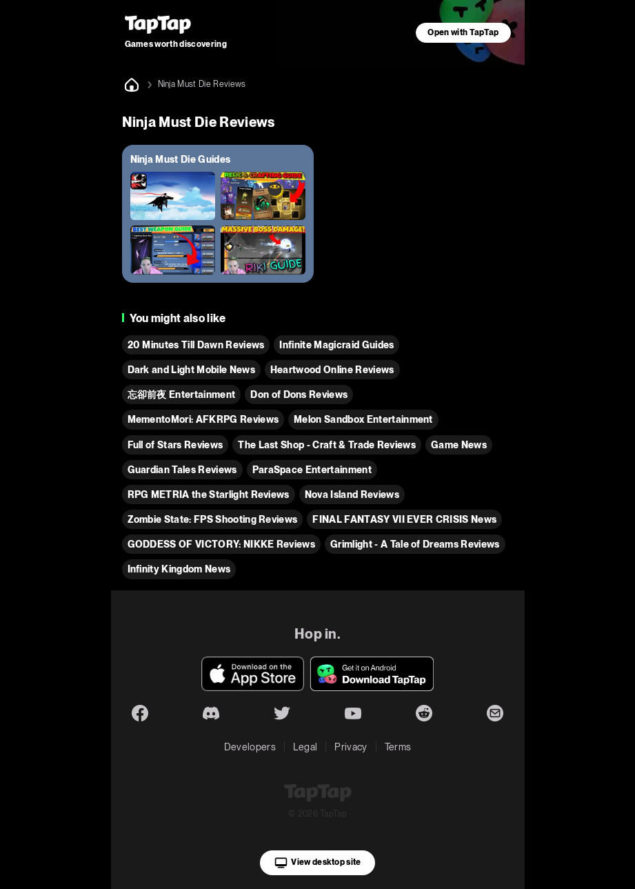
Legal (305, 746)
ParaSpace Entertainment (312, 469)
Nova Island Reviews (352, 494)
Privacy (350, 746)
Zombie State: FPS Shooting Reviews (213, 519)
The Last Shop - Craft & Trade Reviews (327, 444)
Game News (459, 444)
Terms (398, 746)
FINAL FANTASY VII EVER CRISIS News (404, 519)
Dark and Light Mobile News (191, 369)
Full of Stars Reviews (175, 444)
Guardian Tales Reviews (182, 469)
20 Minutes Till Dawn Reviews (196, 344)
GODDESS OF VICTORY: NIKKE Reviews (222, 544)
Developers (250, 746)
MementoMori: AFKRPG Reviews (203, 419)
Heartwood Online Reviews (332, 369)
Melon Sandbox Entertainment (363, 419)
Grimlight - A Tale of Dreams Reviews (415, 544)
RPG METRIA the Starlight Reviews (209, 494)
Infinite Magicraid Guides (336, 344)
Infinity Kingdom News (179, 569)
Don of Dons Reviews (298, 394)
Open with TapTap (462, 32)
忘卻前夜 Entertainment (182, 394)
